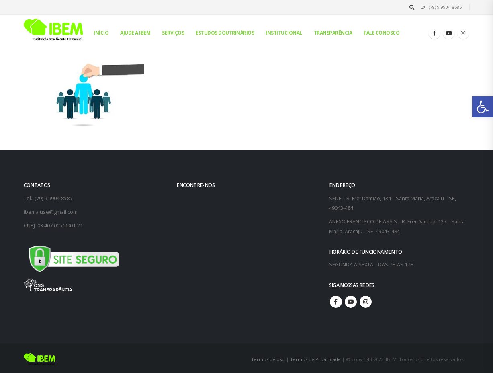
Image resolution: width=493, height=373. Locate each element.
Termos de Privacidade (315, 359)
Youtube (351, 302)
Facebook (336, 302)
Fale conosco (381, 32)
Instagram (366, 302)
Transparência (333, 32)
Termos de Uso (268, 359)
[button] (482, 106)
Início (101, 32)
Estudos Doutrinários (225, 32)
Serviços (173, 32)
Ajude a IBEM (135, 32)
